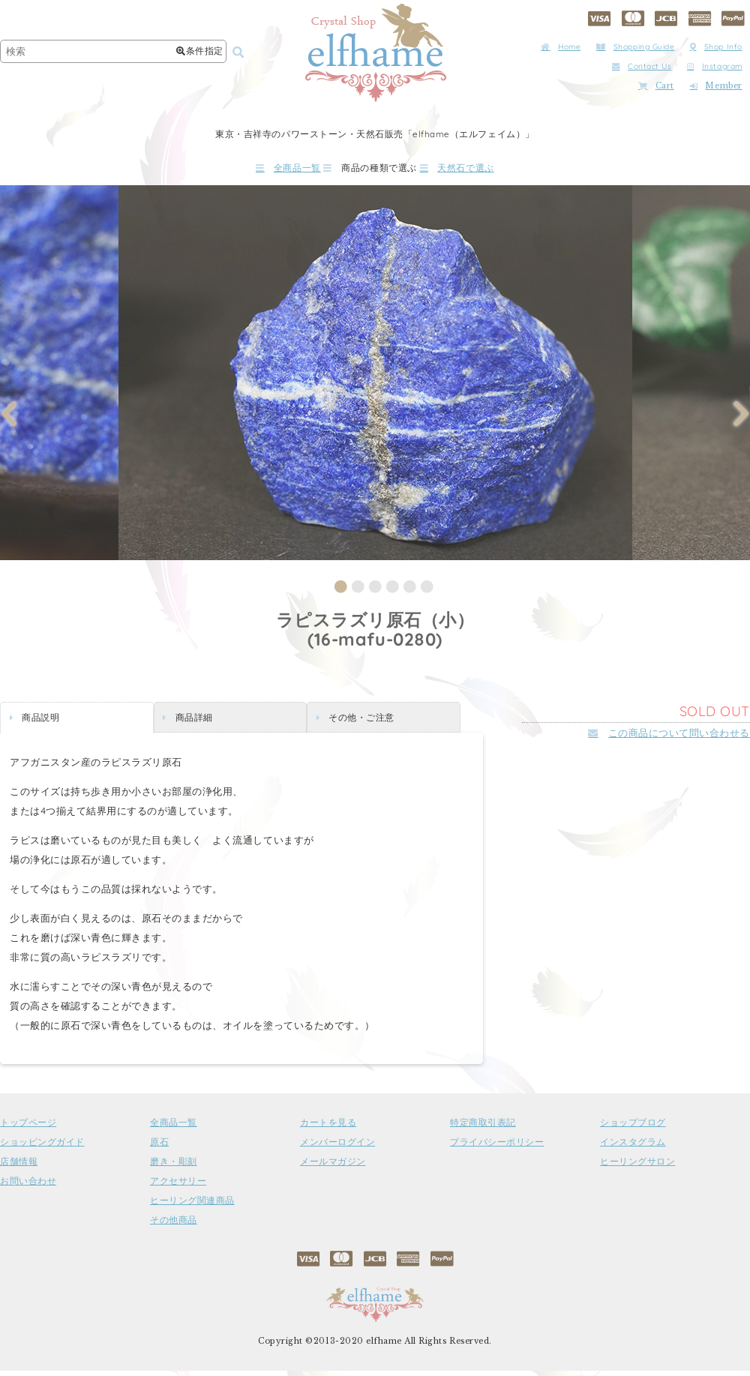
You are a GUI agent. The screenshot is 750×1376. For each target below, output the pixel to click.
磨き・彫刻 (173, 1167)
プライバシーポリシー (497, 1148)
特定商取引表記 (483, 1128)
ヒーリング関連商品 (192, 1206)
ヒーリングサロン (637, 1167)
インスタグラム (633, 1148)
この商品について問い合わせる (669, 739)
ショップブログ (633, 1128)
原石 (159, 1148)
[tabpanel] (375, 377)
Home (560, 47)
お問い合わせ (28, 1187)
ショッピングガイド (42, 1148)
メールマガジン (333, 1167)
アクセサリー (178, 1187)
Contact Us (641, 66)
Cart (656, 86)
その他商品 (173, 1226)
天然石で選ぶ (498, 170)
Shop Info (716, 47)
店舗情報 (19, 1167)
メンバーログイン (337, 1148)
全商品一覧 (246, 170)
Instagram (714, 66)
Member (716, 86)
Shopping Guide (635, 47)
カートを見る (328, 1128)
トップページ (28, 1128)
